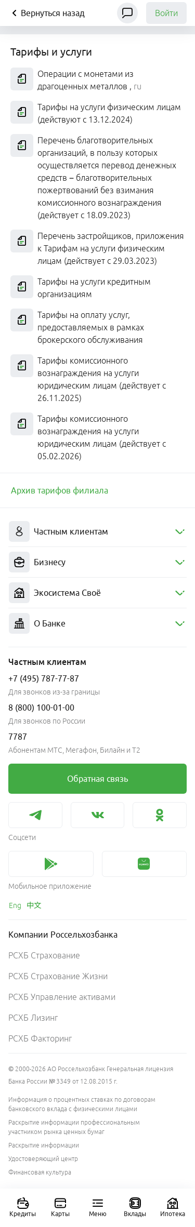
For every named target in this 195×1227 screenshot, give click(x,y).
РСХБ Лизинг (33, 1017)
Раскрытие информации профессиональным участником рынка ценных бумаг (74, 1127)
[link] (97, 490)
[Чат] (127, 13)
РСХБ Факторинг (40, 1038)
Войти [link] (166, 13)
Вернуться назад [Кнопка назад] (46, 13)
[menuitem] (97, 531)
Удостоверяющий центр (43, 1158)
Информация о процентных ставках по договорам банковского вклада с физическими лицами (81, 1104)
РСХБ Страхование (44, 955)
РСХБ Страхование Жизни (58, 976)
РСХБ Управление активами (61, 997)
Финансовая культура (39, 1172)
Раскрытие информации (43, 1145)
